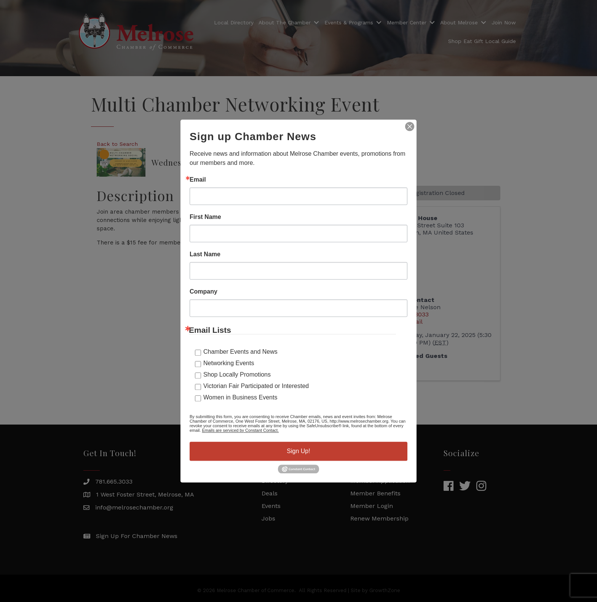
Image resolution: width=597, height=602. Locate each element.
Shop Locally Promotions (237, 374)
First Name (205, 217)
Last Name (205, 254)
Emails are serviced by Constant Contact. (240, 430)
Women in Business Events (240, 397)
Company (203, 292)
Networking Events (228, 363)
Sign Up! (298, 451)
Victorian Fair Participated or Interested (256, 386)
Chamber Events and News (240, 351)
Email (198, 180)
